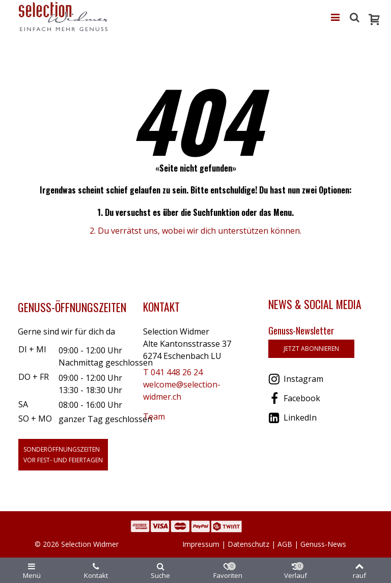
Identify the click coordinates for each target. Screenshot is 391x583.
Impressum (200, 544)
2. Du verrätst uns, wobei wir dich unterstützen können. (195, 230)
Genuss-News (323, 544)
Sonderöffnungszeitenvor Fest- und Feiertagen (63, 454)
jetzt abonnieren (311, 348)
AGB (284, 544)
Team (154, 416)
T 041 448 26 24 (173, 372)
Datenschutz (248, 544)
